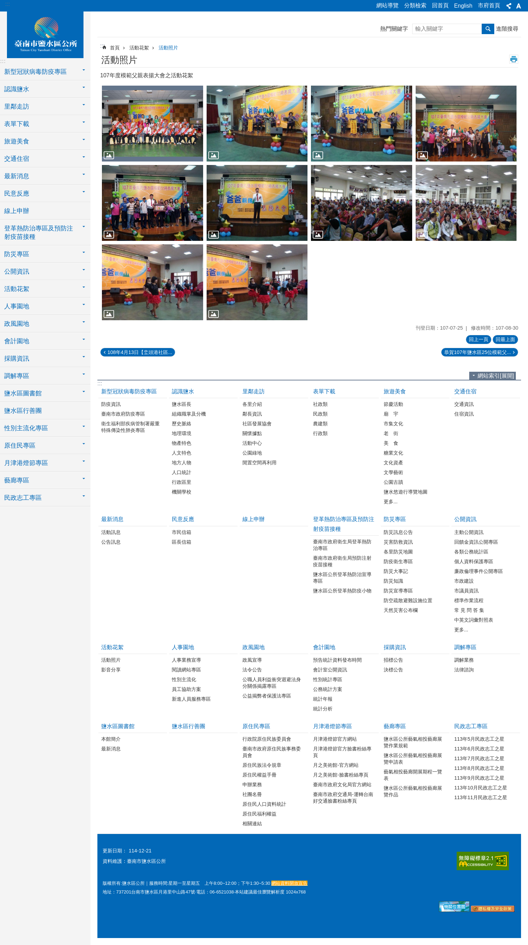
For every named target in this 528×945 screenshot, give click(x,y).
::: (7, 4)
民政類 (320, 414)
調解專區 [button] (16, 375)
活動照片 (168, 47)
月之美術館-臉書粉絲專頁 (340, 775)
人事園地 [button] (16, 306)
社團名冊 (252, 794)
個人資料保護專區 (473, 561)
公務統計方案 (327, 689)
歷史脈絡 (181, 423)
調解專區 (465, 647)
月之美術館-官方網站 (336, 765)
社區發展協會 (257, 423)
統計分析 (323, 708)
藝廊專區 (395, 726)
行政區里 (181, 482)
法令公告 (252, 669)
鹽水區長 (181, 404)
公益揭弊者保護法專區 (266, 696)
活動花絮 (139, 47)
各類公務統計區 (471, 551)
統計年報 (323, 699)
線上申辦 (16, 210)
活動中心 (252, 443)
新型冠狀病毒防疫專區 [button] (35, 71)
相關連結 (252, 823)
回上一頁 (478, 339)
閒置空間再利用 (259, 462)
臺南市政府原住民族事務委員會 (271, 752)
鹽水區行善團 (23, 410)
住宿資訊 (464, 414)
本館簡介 (111, 739)
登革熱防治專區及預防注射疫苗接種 (343, 523)
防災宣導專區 (398, 590)
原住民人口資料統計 (264, 804)
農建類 (320, 423)
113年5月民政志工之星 (479, 739)
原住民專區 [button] (19, 445)
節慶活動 (393, 404)
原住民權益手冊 (259, 775)
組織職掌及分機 (189, 414)
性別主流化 (184, 679)
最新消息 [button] (16, 176)
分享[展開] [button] (509, 6)
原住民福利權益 (259, 814)
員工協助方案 (186, 689)
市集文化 (393, 423)
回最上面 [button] (505, 339)
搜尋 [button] (488, 29)
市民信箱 (181, 532)
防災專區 (395, 519)
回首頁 (440, 5)
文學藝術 (393, 472)
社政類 (320, 404)
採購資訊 (395, 647)
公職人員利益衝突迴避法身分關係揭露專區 (271, 683)
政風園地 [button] (16, 323)
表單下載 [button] (16, 123)
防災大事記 (396, 571)
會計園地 (324, 647)
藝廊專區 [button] (16, 480)
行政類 (320, 433)
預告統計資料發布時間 (337, 660)
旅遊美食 (395, 391)
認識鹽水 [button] (16, 89)
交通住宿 (465, 391)
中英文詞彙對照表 (473, 620)
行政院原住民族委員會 (266, 739)
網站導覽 (387, 5)
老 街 (391, 433)
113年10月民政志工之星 (480, 787)
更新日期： (115, 850)
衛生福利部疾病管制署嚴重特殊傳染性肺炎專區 (130, 427)
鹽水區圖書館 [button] (23, 393)
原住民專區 (256, 726)
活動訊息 (111, 532)
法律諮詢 (464, 669)
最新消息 (112, 519)
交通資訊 (464, 404)
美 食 (391, 443)
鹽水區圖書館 (118, 726)
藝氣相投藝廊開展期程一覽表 (413, 775)
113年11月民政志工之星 (480, 797)
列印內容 (513, 59)
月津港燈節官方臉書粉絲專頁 (342, 752)
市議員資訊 (466, 590)
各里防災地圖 (398, 551)
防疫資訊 (111, 404)
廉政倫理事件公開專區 (478, 571)
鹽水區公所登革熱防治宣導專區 (342, 578)
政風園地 (253, 647)
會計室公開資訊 (330, 669)
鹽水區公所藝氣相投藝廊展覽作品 (413, 791)
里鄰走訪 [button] (16, 106)
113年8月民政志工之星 (479, 768)
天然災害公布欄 (401, 610)
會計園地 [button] (16, 341)
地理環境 (181, 433)
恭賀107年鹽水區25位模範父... (477, 352)
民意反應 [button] (16, 193)
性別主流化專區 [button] (26, 428)
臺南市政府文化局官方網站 (342, 784)
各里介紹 (252, 404)
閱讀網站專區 (186, 669)
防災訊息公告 (398, 532)
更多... (391, 501)
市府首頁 (489, 5)
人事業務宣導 (186, 660)
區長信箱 (181, 542)
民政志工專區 (471, 726)
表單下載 (324, 391)
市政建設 (464, 581)
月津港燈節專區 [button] (26, 462)
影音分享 (111, 669)
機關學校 (181, 492)
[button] (152, 124)
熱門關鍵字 (394, 29)
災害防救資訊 (398, 542)
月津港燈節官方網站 (335, 739)
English (463, 6)
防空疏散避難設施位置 (408, 600)
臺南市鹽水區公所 (45, 33)
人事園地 (183, 647)
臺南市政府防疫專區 (123, 414)
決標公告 (393, 669)
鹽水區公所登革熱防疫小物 (342, 590)
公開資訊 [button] (16, 271)
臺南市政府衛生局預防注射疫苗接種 (342, 561)
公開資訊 (465, 519)
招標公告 (393, 660)
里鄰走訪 (253, 391)
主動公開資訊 (468, 532)
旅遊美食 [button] (16, 141)
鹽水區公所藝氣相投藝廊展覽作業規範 (413, 742)
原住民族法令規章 (261, 765)
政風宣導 (252, 660)
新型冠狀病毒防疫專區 (129, 391)
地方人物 (181, 462)
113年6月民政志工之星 (479, 748)
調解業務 (464, 660)
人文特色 (181, 453)
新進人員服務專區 (191, 699)
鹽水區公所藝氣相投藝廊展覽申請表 (413, 759)
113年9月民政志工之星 (479, 778)
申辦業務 (252, 784)
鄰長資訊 (252, 414)
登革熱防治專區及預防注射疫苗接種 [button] (38, 232)
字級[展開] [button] (518, 6)
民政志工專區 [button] (23, 497)
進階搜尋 (507, 29)
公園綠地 (252, 453)
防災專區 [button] (16, 254)
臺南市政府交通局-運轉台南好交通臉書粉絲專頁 (343, 798)
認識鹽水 (183, 391)
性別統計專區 (327, 679)
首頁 (115, 47)
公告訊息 (111, 542)
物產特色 (181, 443)
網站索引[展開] (496, 376)
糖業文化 (393, 453)
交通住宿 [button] (16, 158)
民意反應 (183, 519)
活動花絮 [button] (16, 288)
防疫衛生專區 (398, 561)
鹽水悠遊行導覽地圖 (405, 492)
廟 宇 (391, 414)
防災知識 (393, 581)
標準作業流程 (468, 600)
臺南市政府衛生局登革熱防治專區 (342, 545)
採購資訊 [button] (16, 358)
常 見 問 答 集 (469, 610)
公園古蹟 (393, 482)
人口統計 (181, 472)
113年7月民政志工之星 (479, 758)
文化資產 (393, 462)
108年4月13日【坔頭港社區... (139, 352)
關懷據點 (252, 433)
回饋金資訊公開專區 (476, 542)
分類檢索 (415, 5)
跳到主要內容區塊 (3, 3)
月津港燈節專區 (332, 726)
